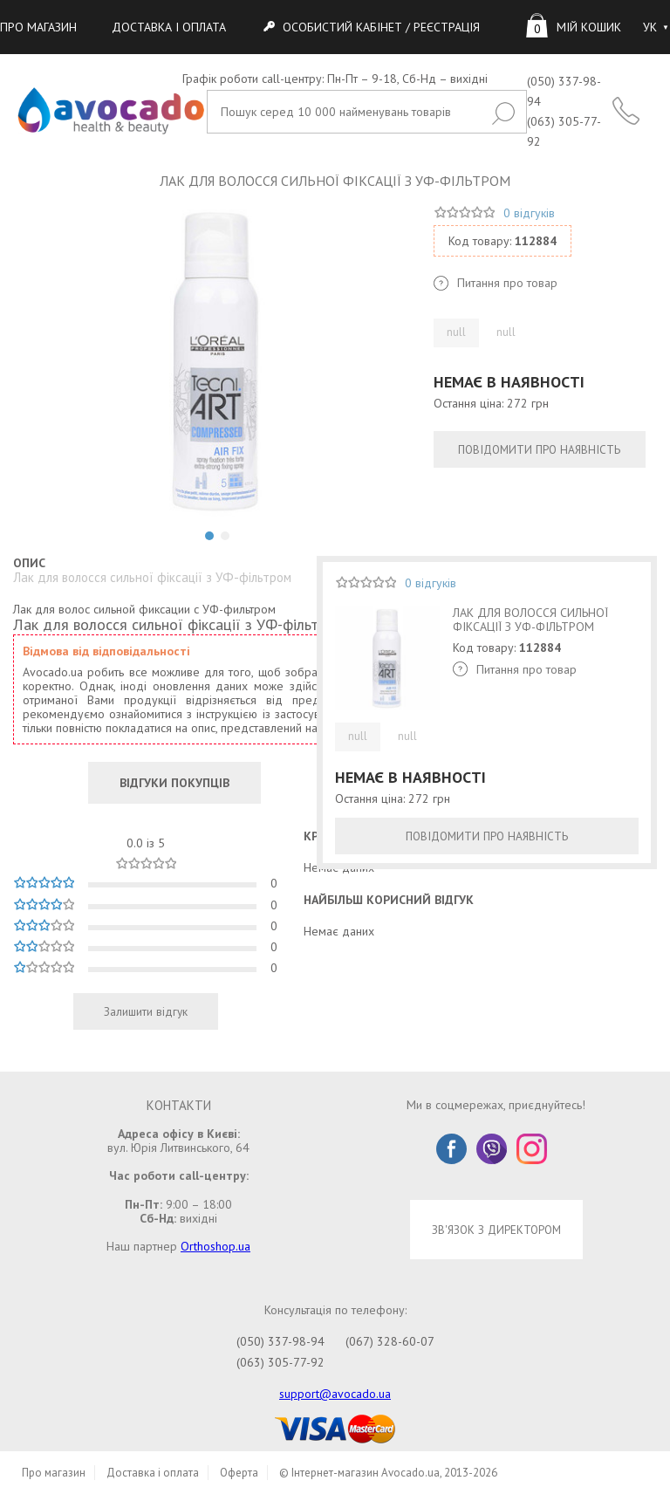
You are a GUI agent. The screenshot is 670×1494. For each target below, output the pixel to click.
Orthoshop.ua (215, 1246)
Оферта (239, 1472)
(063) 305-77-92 (280, 1362)
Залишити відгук (146, 1011)
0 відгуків (529, 213)
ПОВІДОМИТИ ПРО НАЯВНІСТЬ (539, 449)
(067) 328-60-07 (389, 1341)
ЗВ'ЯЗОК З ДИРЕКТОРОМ (496, 1229)
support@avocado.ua (335, 1393)
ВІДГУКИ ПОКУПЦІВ (174, 783)
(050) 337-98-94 (280, 1341)
